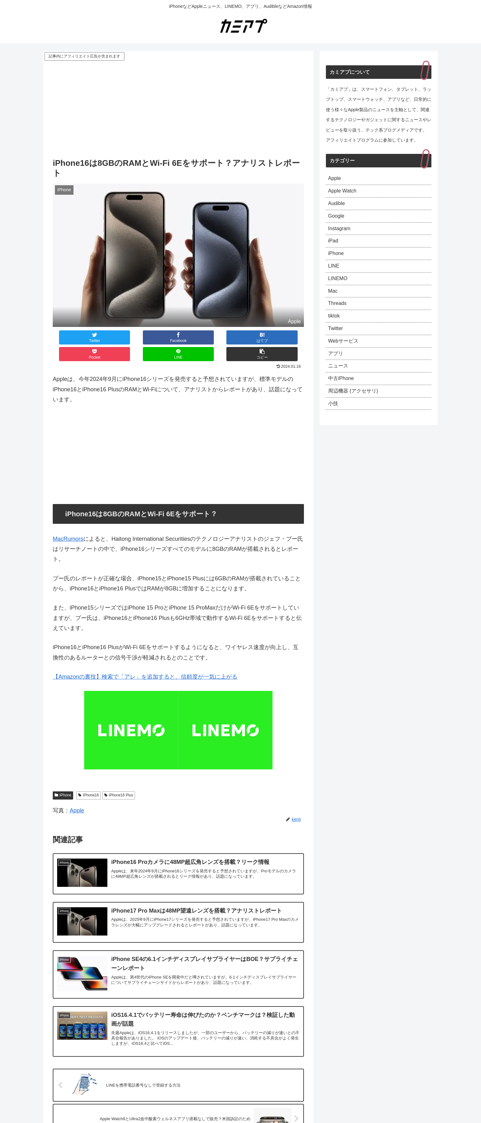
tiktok (334, 329)
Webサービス (345, 356)
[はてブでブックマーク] (157, 337)
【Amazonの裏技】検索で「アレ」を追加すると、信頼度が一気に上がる (145, 660)
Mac (333, 302)
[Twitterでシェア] (74, 337)
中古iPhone (342, 397)
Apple (77, 794)
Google (337, 220)
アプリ (336, 370)
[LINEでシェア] (241, 337)
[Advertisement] (178, 109)
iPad (333, 247)
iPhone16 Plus (118, 778)
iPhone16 (88, 778)
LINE (334, 274)
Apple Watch (344, 193)
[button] (283, 337)
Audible (337, 206)
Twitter (336, 342)
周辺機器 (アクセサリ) (356, 411)
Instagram (340, 234)
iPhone (63, 778)
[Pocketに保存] (199, 337)
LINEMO (339, 288)
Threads (338, 315)
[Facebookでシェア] (115, 337)
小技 (333, 424)
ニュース (339, 383)
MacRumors (68, 522)
